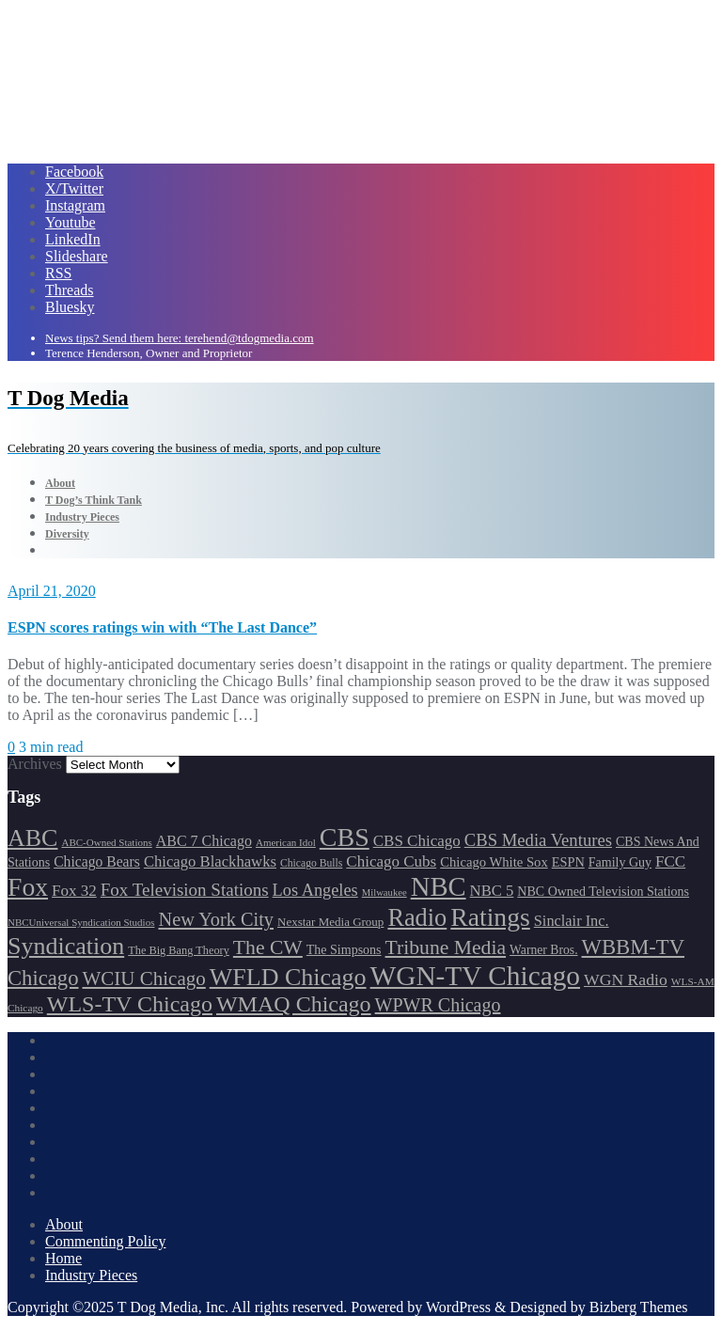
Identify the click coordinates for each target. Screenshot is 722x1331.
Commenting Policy (105, 1241)
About (64, 1224)
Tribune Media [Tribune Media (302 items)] (446, 947)
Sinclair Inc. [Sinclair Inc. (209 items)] (571, 921)
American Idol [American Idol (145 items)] (286, 842)
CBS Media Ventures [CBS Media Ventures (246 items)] (538, 840)
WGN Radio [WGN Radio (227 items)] (625, 979)
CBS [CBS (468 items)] (344, 837)
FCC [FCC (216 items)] (670, 861)
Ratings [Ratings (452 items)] (490, 917)
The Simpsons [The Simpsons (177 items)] (344, 950)
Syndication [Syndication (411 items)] (66, 946)
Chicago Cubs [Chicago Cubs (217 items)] (391, 861)
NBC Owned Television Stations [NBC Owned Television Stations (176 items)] (603, 892)
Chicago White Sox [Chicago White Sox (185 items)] (494, 861)
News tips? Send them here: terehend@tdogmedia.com (179, 338)
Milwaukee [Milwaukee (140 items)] (384, 892)
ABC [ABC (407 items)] (32, 838)
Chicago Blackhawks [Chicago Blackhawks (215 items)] (210, 861)
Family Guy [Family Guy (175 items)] (620, 862)
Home (63, 1258)
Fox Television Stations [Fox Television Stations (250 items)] (185, 890)
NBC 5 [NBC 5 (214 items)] (492, 891)
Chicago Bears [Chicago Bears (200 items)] (97, 861)
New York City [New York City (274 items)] (216, 919)
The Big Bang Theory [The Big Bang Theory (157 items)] (178, 950)
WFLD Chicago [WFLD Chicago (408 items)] (288, 977)
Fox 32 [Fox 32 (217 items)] (74, 891)
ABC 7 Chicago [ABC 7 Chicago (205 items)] (204, 841)
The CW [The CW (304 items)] (268, 947)
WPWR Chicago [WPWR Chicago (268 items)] (438, 1004)
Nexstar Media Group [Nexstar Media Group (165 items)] (330, 922)
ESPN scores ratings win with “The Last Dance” (162, 627)
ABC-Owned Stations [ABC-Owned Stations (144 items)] (106, 842)
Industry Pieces (91, 1275)
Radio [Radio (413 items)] (417, 918)
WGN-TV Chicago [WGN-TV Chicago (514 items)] (475, 976)
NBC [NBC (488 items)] (438, 886)
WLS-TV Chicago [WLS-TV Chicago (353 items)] (129, 1004)
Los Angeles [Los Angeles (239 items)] (315, 890)
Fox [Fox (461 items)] (28, 886)
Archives (35, 764)
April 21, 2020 (52, 591)
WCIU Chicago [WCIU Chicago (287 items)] (144, 978)
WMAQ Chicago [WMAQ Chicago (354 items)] (293, 1004)
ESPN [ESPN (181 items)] (568, 861)
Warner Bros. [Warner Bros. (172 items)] (543, 950)
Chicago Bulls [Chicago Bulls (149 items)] (311, 863)
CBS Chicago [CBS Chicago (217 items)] (417, 841)
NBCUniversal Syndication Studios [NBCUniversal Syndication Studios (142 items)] (81, 922)
